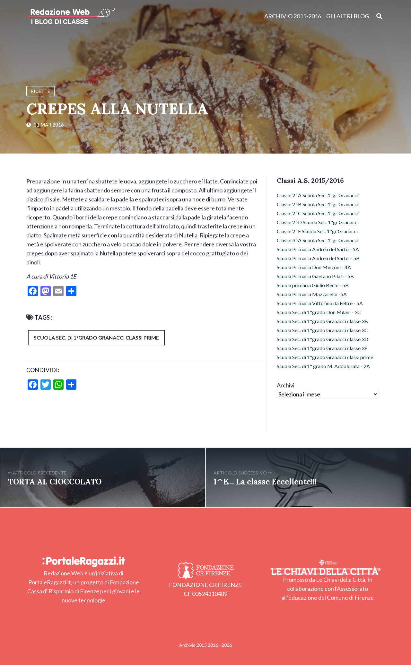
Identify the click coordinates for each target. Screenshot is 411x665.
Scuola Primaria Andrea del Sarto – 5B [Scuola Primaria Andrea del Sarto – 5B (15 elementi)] (318, 258)
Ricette (40, 91)
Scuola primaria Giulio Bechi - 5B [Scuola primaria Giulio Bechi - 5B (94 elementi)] (313, 285)
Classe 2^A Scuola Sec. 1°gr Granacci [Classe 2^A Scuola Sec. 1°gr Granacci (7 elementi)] (317, 195)
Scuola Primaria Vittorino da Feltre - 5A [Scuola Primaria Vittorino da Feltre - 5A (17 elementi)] (320, 303)
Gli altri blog (347, 16)
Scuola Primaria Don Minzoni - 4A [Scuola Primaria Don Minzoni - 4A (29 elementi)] (314, 267)
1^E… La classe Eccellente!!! (265, 482)
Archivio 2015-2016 (292, 16)
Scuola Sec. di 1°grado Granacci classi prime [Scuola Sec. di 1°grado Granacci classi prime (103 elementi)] (325, 357)
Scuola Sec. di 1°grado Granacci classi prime (96, 337)
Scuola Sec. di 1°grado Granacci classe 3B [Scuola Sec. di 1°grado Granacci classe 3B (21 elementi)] (322, 321)
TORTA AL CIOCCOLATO (54, 482)
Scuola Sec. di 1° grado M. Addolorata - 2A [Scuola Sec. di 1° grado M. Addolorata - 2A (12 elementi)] (323, 366)
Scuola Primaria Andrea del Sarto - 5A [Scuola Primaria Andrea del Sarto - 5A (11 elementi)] (318, 249)
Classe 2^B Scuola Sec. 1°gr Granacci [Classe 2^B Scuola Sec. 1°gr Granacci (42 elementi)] (317, 204)
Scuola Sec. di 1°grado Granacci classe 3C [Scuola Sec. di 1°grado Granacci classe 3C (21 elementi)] (322, 330)
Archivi (285, 385)
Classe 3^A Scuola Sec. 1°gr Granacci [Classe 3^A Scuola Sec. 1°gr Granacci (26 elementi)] (317, 240)
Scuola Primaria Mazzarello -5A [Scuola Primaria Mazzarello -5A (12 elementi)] (312, 294)
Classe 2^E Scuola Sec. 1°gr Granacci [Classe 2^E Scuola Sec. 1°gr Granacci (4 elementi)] (317, 231)
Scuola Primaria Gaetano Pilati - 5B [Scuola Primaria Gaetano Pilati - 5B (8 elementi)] (315, 276)
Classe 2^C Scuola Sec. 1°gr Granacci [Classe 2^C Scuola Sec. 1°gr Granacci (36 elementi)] (317, 213)
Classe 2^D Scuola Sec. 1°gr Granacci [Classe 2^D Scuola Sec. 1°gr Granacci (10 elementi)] (318, 222)
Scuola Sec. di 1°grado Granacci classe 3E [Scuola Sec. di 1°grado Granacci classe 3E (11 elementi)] (322, 348)
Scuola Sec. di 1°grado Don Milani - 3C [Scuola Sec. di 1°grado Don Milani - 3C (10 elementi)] (319, 312)
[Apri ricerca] (379, 16)
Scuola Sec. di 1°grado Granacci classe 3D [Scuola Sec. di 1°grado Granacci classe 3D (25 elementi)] (322, 339)
